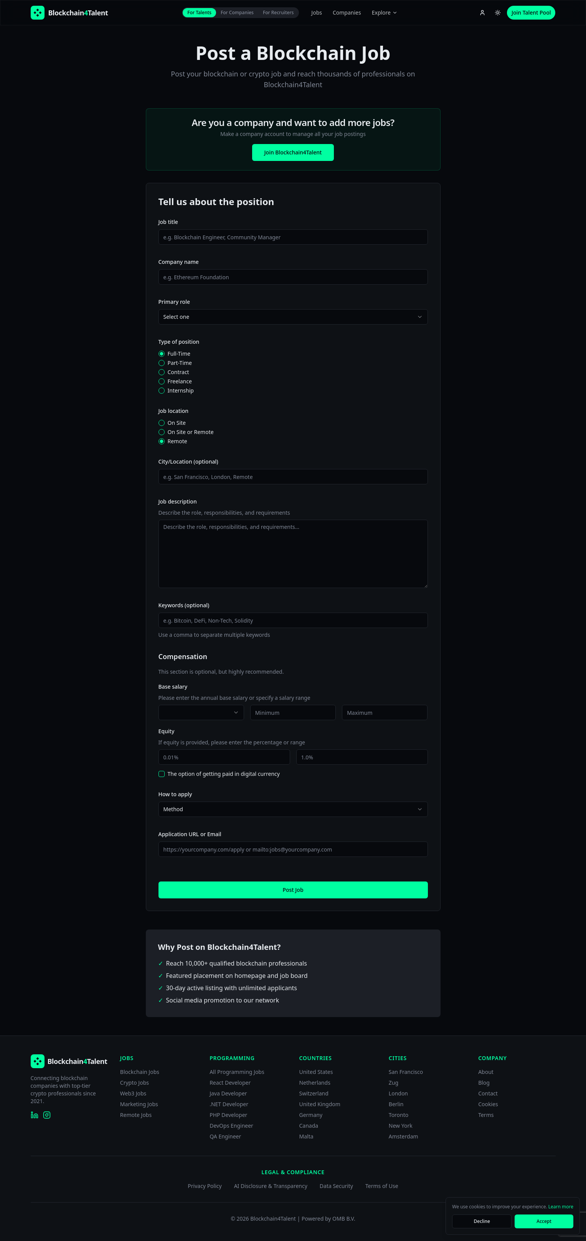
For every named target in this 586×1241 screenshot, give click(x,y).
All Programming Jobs (237, 1071)
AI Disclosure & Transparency (270, 1186)
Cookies (488, 1104)
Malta (306, 1136)
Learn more (560, 1206)
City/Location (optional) (188, 461)
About (486, 1071)
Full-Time (179, 353)
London (398, 1093)
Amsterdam (403, 1136)
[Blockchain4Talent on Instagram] (47, 1115)
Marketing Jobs (139, 1104)
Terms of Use (381, 1186)
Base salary (173, 686)
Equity (166, 731)
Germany (310, 1114)
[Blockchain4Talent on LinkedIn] (34, 1115)
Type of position (179, 341)
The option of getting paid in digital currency (224, 774)
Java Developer (228, 1093)
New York (401, 1125)
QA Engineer (225, 1136)
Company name (178, 261)
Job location (173, 410)
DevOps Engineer (231, 1125)
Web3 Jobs (133, 1093)
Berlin (396, 1104)
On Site (177, 423)
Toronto (398, 1114)
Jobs (316, 12)
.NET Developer (229, 1104)
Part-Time (180, 363)
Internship (181, 390)
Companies (347, 12)
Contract (178, 372)
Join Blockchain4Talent (293, 152)
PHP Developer (228, 1114)
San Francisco (406, 1071)
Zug (393, 1082)
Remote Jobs (136, 1114)
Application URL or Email (189, 834)
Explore (385, 12)
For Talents (199, 12)
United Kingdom (319, 1104)
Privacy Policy (204, 1186)
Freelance (180, 381)
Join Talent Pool (531, 12)
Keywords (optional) (184, 605)
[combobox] (293, 317)
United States (316, 1071)
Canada (308, 1125)
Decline (482, 1221)
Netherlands (314, 1082)
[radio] (161, 354)
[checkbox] (161, 774)
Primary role (174, 301)
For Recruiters (278, 12)
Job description (177, 501)
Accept (543, 1221)
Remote (177, 441)
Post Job (292, 889)
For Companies (237, 12)
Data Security (336, 1186)
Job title (168, 221)
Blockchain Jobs (139, 1071)
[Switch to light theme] (498, 13)
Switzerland (313, 1093)
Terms (486, 1114)
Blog (484, 1082)
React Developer (230, 1082)
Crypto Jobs (134, 1082)
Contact (488, 1093)
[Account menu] (482, 13)
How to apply (175, 794)
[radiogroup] (293, 372)
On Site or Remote (191, 432)
